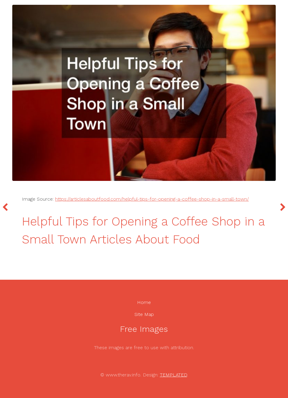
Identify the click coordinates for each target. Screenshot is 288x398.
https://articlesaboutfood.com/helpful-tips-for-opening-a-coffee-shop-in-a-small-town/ (152, 199)
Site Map (144, 314)
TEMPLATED (173, 375)
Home (144, 302)
